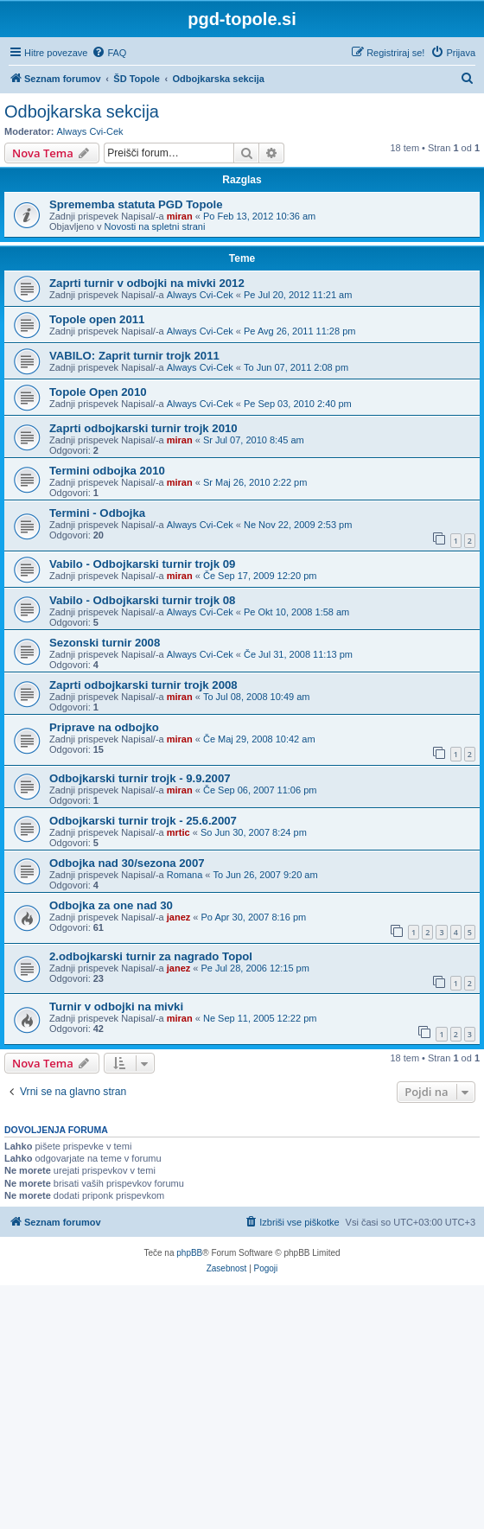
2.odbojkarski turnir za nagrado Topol (150, 956)
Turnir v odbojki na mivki (116, 1006)
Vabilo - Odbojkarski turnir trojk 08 (142, 600)
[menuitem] (109, 52)
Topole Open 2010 (98, 391)
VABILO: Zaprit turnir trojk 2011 (134, 355)
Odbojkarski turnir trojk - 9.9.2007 (140, 778)
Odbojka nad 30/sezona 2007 (127, 863)
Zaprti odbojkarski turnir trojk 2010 (143, 428)
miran (180, 216)
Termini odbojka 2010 (107, 470)
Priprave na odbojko (104, 727)
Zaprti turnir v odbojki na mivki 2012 (147, 283)
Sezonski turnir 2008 (104, 642)
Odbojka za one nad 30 (111, 905)
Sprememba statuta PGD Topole (136, 204)
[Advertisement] (242, 1406)
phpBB (189, 1253)
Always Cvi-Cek (90, 131)
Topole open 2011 (96, 319)
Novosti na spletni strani (155, 226)
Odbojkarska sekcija (81, 111)
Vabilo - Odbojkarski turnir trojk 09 (142, 563)
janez (179, 917)
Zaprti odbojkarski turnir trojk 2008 (143, 684)
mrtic (178, 832)
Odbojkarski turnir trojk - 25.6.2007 (143, 820)
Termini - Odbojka (97, 512)
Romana (185, 875)
